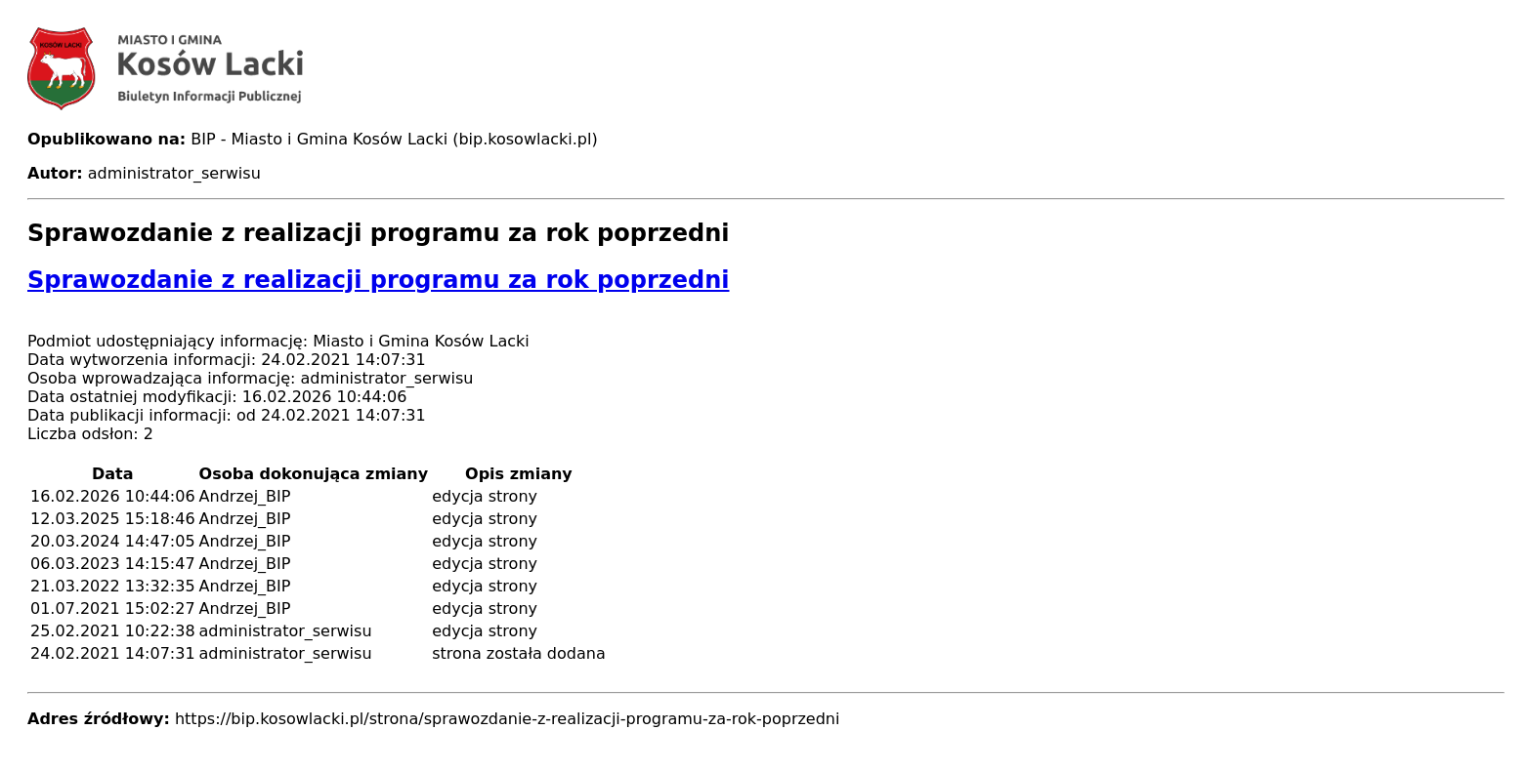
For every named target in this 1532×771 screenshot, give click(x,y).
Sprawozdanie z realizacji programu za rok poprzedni (378, 280)
